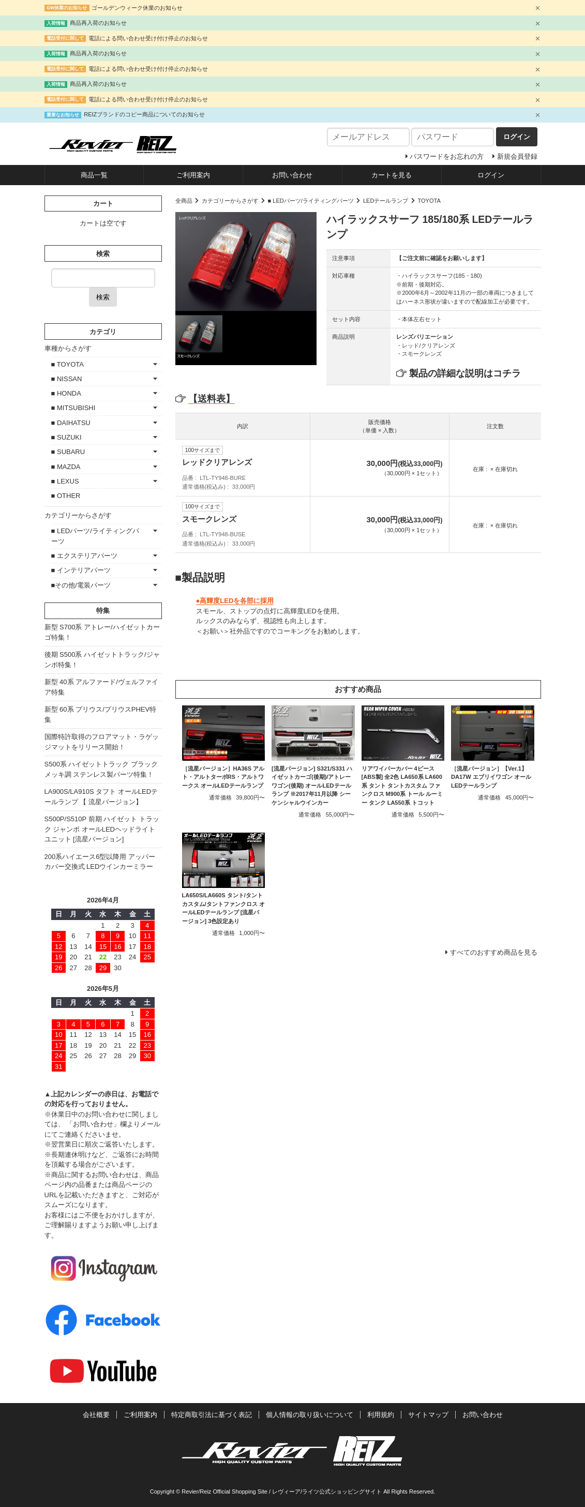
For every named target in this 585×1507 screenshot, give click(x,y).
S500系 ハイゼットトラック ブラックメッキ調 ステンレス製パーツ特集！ (101, 769)
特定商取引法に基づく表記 (211, 1415)
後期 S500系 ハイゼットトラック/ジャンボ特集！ (102, 660)
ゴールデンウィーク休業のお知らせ (137, 8)
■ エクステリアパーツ (84, 556)
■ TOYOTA (67, 364)
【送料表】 (205, 399)
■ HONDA (66, 393)
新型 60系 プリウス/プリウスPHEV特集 (100, 714)
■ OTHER (66, 496)
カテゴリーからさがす (230, 201)
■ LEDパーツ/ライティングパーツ (311, 201)
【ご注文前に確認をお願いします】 (441, 258)
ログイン (490, 175)
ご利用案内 (193, 175)
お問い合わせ (292, 175)
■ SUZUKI (66, 437)
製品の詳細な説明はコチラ (465, 373)
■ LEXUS (65, 481)
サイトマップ (428, 1415)
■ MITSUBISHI (73, 408)
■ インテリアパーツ (81, 570)
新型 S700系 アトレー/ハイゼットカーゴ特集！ (102, 632)
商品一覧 (94, 175)
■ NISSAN (66, 379)
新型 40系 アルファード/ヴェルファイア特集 (101, 687)
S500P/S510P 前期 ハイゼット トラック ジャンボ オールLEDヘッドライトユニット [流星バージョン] (101, 829)
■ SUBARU (68, 452)
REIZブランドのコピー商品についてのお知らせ (144, 114)
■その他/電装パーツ (81, 585)
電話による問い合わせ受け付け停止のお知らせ (148, 38)
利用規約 (380, 1415)
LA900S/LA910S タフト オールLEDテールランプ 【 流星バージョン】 (101, 797)
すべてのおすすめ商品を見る (493, 952)
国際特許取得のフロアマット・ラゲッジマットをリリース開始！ (101, 742)
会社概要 (96, 1415)
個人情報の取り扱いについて (309, 1415)
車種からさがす (68, 348)
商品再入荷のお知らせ (98, 23)
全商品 (183, 201)
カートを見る (391, 175)
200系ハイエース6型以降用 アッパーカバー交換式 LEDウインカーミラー (100, 862)
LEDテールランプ (386, 201)
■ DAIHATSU (71, 423)
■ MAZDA (66, 467)
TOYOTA (428, 201)
